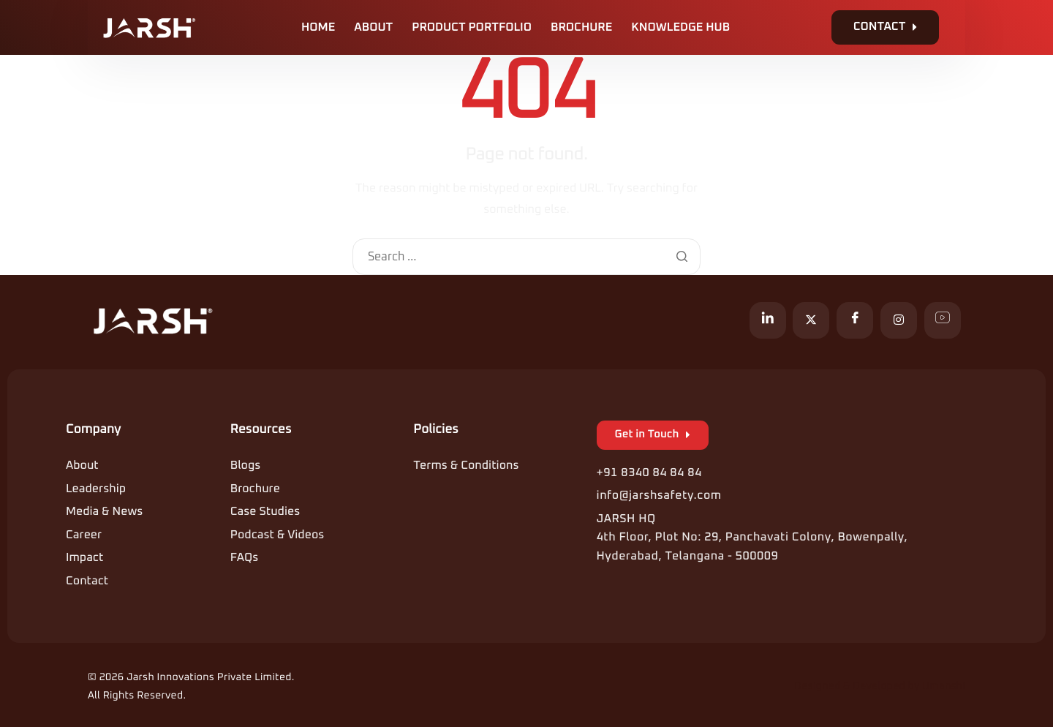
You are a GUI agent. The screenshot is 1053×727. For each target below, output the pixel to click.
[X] (811, 320)
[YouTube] (942, 320)
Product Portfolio (472, 28)
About (373, 28)
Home (318, 28)
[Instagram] (898, 320)
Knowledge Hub (680, 28)
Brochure (581, 28)
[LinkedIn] (768, 320)
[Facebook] (855, 320)
